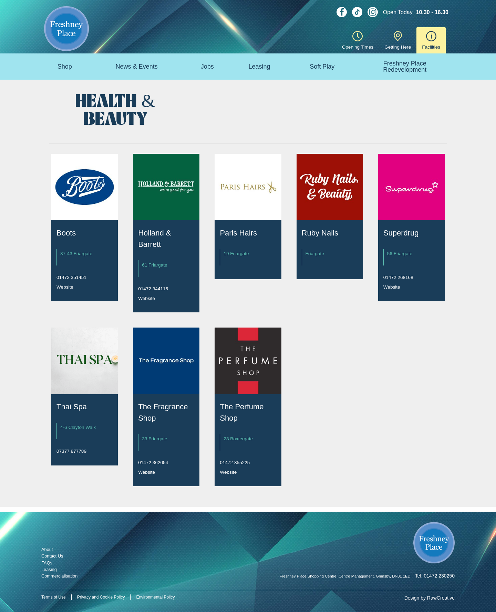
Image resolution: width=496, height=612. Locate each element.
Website (64, 287)
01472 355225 (235, 462)
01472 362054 (153, 462)
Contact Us (52, 556)
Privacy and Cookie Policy (101, 597)
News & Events (137, 66)
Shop (65, 66)
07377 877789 (71, 451)
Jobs (207, 66)
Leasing (259, 66)
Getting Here (397, 40)
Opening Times (357, 40)
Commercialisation (59, 576)
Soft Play (322, 66)
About (47, 549)
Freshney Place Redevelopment (404, 66)
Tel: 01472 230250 (435, 576)
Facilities (431, 40)
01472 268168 (398, 277)
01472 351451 (71, 277)
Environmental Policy (155, 597)
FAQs (46, 562)
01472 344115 (153, 288)
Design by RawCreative (429, 598)
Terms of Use (53, 597)
